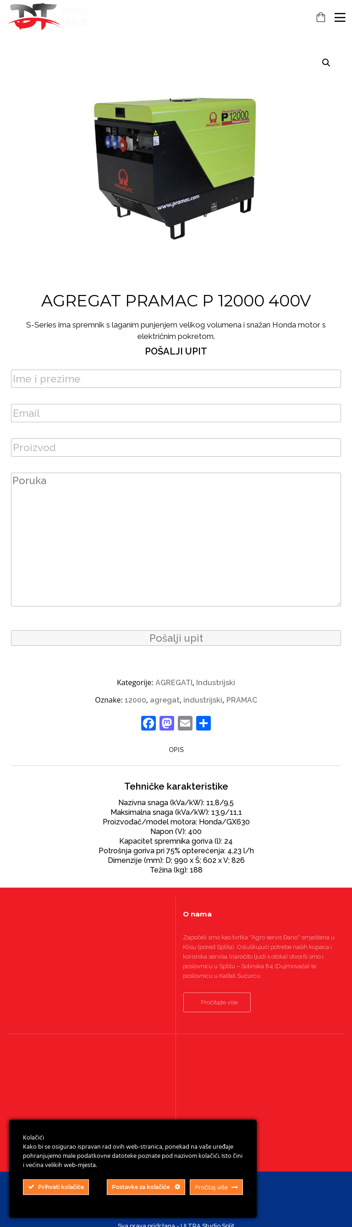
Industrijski (215, 682)
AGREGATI (173, 682)
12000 (135, 700)
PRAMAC (241, 700)
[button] (326, 63)
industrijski (202, 700)
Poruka (176, 539)
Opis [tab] (176, 749)
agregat (165, 700)
